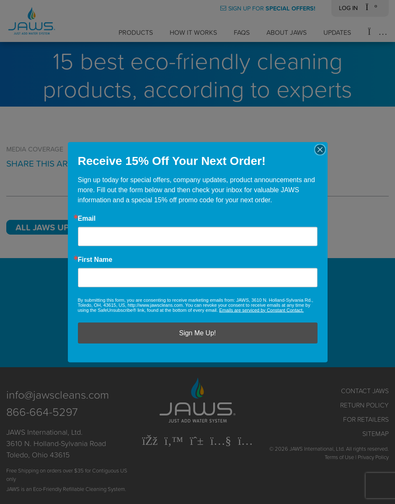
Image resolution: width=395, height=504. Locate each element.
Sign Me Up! (197, 332)
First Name (95, 259)
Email (87, 218)
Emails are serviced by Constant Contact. (261, 309)
